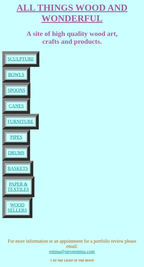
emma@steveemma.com (72, 254)
